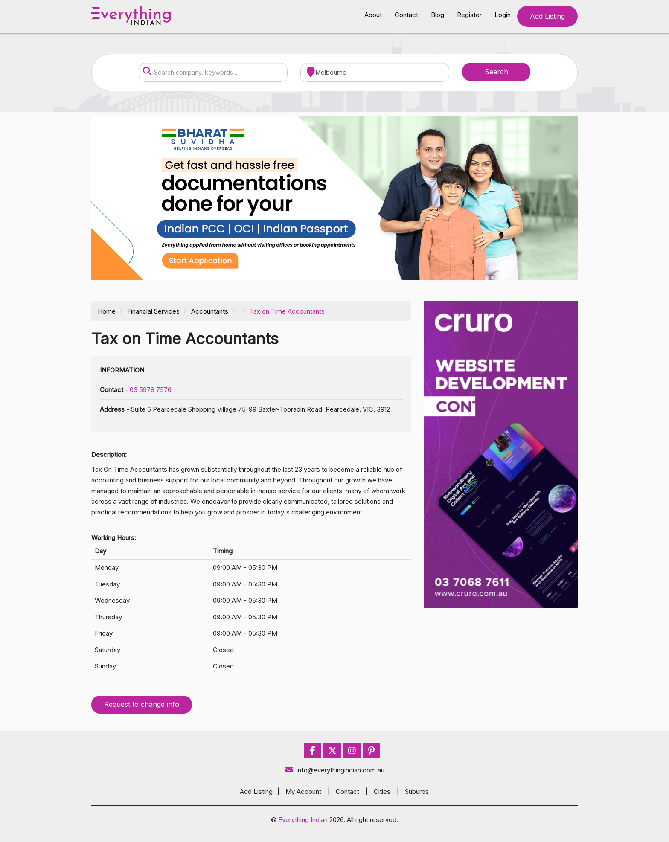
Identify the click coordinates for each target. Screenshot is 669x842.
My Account (303, 791)
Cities (382, 791)
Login (502, 15)
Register (469, 15)
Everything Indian (303, 820)
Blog (437, 15)
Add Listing (547, 16)
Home (107, 311)
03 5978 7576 (151, 390)
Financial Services (153, 311)
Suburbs (417, 791)
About (373, 15)
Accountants (209, 311)
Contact (406, 15)
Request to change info (141, 704)
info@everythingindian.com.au (334, 770)
